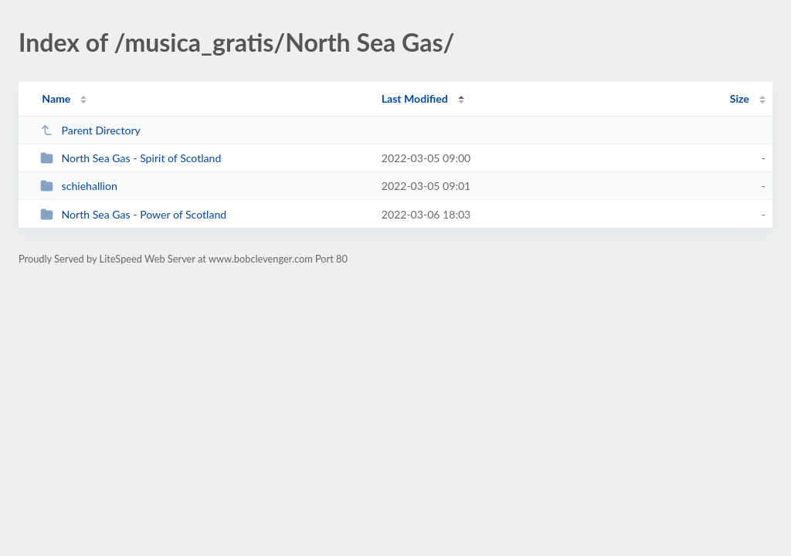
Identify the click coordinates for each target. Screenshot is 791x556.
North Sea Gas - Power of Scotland (133, 214)
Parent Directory (90, 130)
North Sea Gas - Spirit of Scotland (130, 157)
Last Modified (415, 98)
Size (739, 98)
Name (56, 98)
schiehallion (78, 185)
